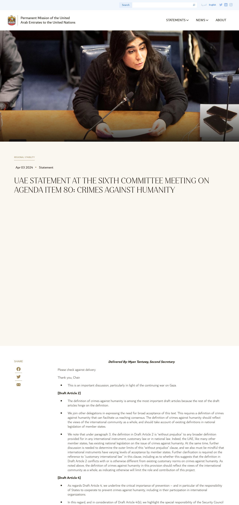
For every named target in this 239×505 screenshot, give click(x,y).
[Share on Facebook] (19, 369)
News (200, 20)
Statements (176, 20)
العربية (204, 5)
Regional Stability (24, 157)
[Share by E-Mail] (19, 385)
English (212, 5)
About (221, 20)
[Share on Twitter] (19, 377)
